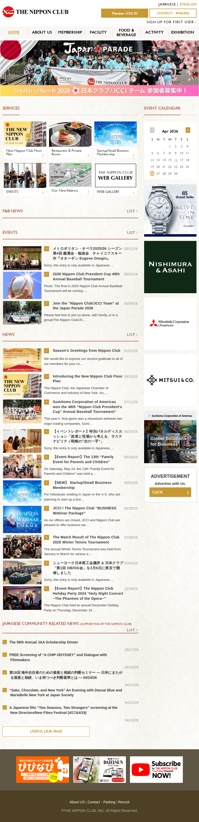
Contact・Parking (101, 802)
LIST (132, 211)
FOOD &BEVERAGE (126, 32)
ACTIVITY (154, 32)
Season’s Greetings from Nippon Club (86, 350)
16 (176, 160)
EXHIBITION (182, 32)
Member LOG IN (125, 13)
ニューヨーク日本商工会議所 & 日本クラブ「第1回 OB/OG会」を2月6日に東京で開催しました (88, 568)
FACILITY (98, 32)
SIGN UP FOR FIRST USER (170, 21)
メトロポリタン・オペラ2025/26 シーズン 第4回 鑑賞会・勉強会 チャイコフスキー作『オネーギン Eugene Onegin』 (87, 253)
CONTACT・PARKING (173, 13)
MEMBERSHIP (70, 32)
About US (77, 802)
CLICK (170, 492)
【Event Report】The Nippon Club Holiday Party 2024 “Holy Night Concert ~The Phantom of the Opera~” (88, 593)
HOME (14, 32)
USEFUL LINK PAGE (46, 731)
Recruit (123, 802)
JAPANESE (167, 4)
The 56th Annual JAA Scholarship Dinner (43, 642)
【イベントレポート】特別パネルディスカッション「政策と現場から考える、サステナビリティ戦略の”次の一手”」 (87, 436)
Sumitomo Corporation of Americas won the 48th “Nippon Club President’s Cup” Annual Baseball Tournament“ (87, 407)
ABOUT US (42, 32)
